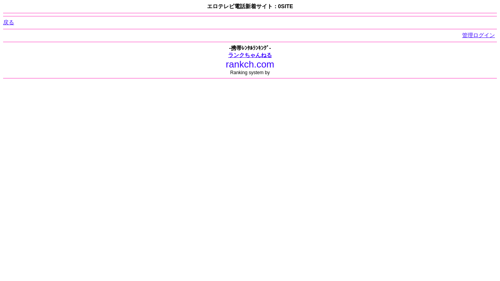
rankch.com (250, 64)
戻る (8, 22)
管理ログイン (478, 35)
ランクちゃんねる (250, 55)
